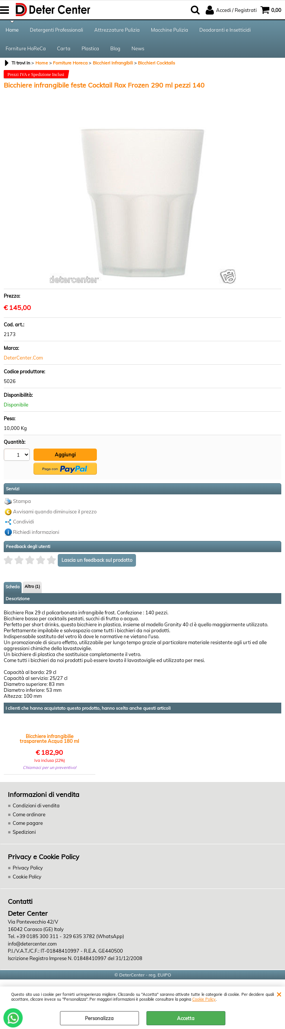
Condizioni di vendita (36, 805)
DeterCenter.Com (23, 358)
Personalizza (99, 1018)
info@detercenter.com (32, 944)
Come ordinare (29, 814)
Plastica (90, 48)
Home (12, 30)
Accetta (185, 1018)
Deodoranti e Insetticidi (225, 30)
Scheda (13, 586)
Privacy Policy (28, 868)
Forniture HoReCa (26, 48)
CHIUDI (278, 994)
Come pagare (28, 823)
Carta (63, 48)
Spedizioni (24, 832)
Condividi (23, 522)
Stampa (22, 501)
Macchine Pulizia (169, 30)
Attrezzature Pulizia (117, 30)
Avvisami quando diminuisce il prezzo (54, 511)
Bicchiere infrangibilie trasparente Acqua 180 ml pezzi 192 (49, 739)
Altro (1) (32, 586)
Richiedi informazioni (36, 532)
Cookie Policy (204, 999)
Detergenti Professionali (56, 30)
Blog (115, 48)
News (138, 48)
